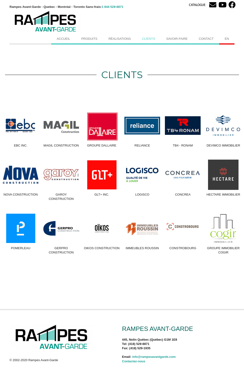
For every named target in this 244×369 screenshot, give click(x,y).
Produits (89, 38)
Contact (206, 38)
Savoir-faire (177, 38)
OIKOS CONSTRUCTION (102, 248)
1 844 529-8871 (112, 7)
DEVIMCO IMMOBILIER (223, 145)
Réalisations (119, 38)
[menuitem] (226, 39)
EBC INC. (20, 145)
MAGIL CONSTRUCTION (61, 145)
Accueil (63, 38)
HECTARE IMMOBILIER (223, 194)
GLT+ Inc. (101, 194)
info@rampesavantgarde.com (154, 357)
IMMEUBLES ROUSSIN (142, 248)
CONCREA (183, 194)
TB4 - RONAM (183, 145)
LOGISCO (142, 194)
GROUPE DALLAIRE (101, 145)
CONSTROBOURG (182, 248)
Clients (148, 38)
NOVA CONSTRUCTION (21, 194)
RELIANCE (142, 145)
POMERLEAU (20, 248)
